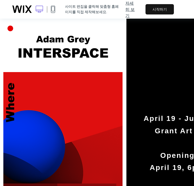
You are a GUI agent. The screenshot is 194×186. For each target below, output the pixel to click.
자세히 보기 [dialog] (130, 9)
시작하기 (159, 9)
